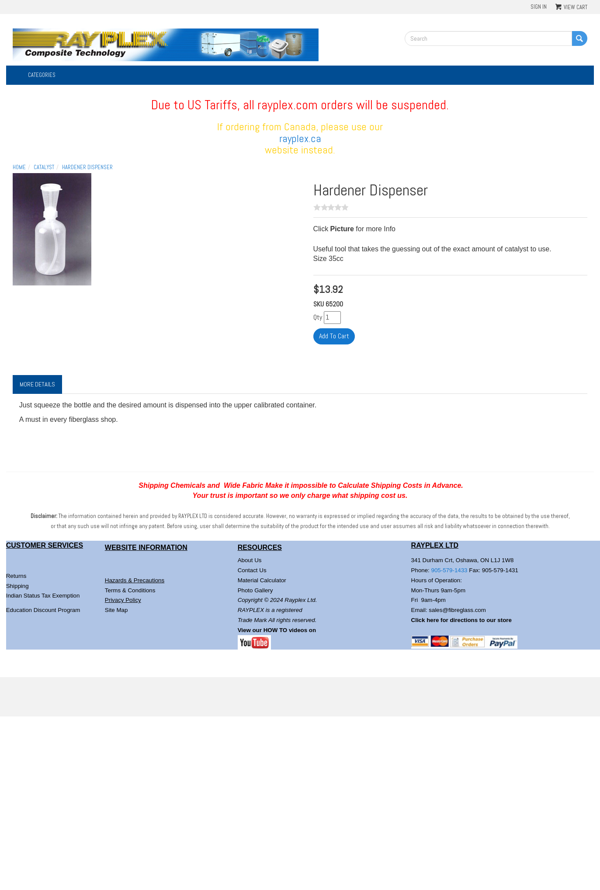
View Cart (575, 7)
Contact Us (252, 570)
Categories (41, 75)
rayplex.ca (300, 138)
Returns (16, 576)
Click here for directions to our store (461, 620)
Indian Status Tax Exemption (43, 595)
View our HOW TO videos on (278, 630)
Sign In (539, 6)
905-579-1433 (449, 570)
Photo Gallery (255, 590)
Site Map (116, 610)
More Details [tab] (37, 384)
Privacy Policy (123, 600)
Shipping (17, 586)
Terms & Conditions (130, 590)
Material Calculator (262, 580)
